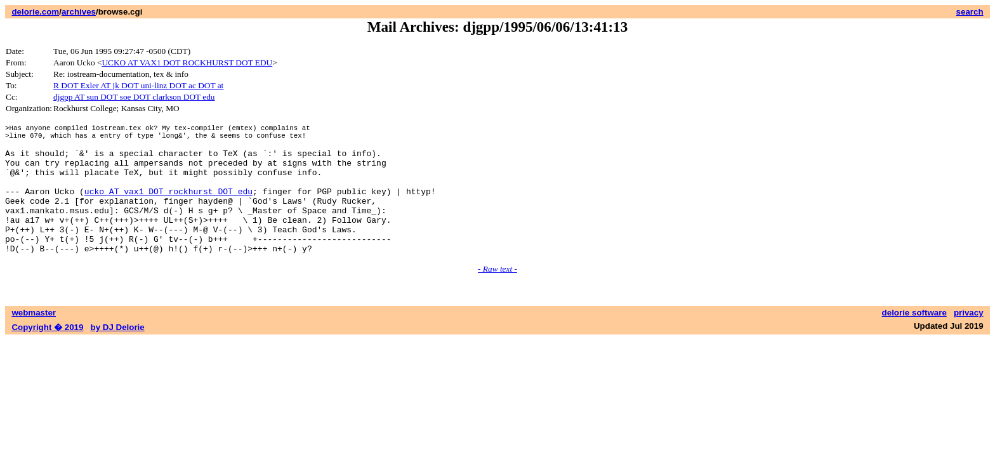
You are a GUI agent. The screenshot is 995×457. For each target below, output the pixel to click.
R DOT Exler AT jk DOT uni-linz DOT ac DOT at (138, 85)
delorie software (914, 339)
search (970, 12)
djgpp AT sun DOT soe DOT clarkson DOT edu (133, 97)
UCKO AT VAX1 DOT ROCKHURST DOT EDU (187, 62)
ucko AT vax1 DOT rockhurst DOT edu (168, 206)
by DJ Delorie (118, 354)
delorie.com (35, 12)
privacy (969, 339)
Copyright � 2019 (47, 354)
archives (79, 12)
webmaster (33, 339)
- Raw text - (497, 295)
